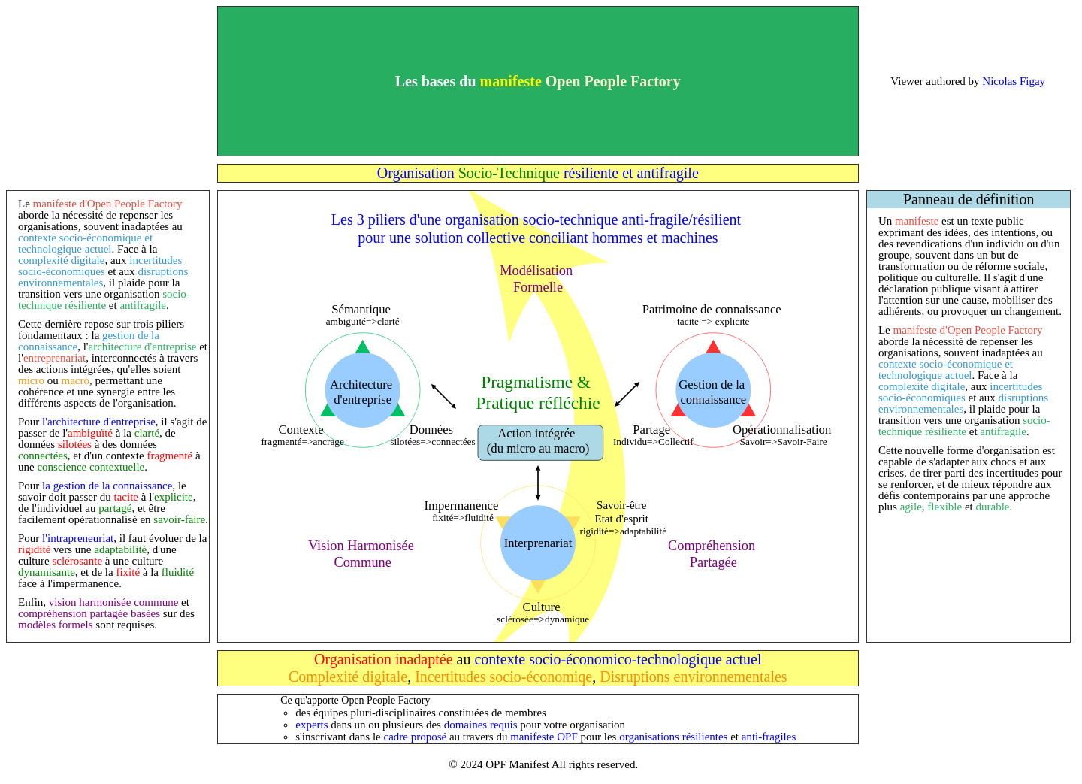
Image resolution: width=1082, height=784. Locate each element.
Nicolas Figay (1013, 81)
